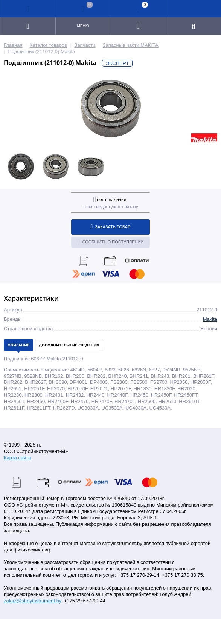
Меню (83, 26)
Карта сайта (17, 457)
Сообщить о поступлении (111, 242)
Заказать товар (111, 226)
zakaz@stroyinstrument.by (32, 601)
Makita (210, 319)
